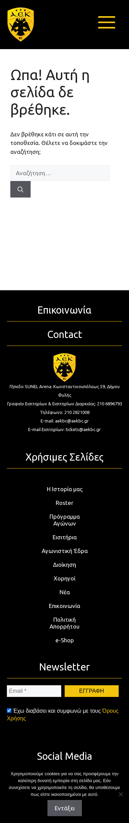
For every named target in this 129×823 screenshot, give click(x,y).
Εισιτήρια (65, 537)
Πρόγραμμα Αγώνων (65, 520)
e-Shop (64, 640)
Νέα (65, 592)
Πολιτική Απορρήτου (64, 623)
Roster (64, 502)
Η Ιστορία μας (65, 489)
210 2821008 (76, 412)
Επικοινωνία (64, 605)
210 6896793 (109, 403)
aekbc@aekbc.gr (72, 420)
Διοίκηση (64, 564)
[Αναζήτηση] (20, 189)
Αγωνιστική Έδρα (65, 551)
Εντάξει (65, 808)
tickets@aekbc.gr (83, 429)
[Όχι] (120, 794)
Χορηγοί (64, 578)
